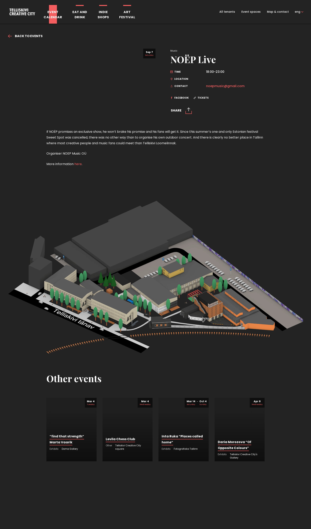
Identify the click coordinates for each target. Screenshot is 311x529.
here (78, 197)
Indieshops (103, 14)
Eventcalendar (53, 14)
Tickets (201, 97)
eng (297, 12)
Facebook (179, 97)
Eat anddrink (79, 14)
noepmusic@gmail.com (225, 86)
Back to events (25, 36)
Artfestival (127, 14)
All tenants (227, 12)
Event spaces (251, 12)
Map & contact (278, 12)
